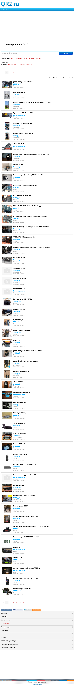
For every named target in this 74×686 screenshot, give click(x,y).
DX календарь (5, 627)
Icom (12, 58)
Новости (4, 634)
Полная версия (37, 684)
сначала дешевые (26, 64)
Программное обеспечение (9, 644)
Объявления (5, 623)
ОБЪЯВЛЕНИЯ (6, 10)
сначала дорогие (12, 64)
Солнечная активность (8, 647)
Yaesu (25, 58)
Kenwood (19, 58)
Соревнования (5, 620)
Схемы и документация (8, 641)
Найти (66, 53)
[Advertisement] (37, 26)
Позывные (4, 616)
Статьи (3, 637)
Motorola (32, 58)
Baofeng (39, 58)
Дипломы (4, 613)
